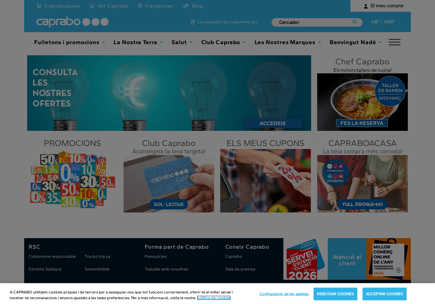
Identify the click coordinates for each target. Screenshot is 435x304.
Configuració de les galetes (284, 294)
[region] (217, 293)
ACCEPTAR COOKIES (384, 294)
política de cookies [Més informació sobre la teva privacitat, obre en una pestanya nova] (213, 298)
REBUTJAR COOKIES (335, 294)
